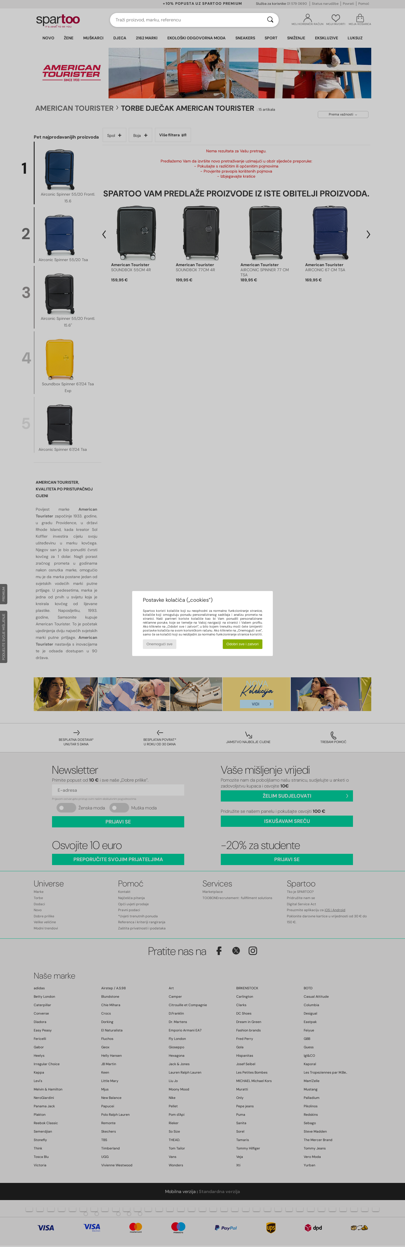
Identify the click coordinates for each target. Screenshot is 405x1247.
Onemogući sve (160, 644)
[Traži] (270, 20)
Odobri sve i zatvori (242, 644)
